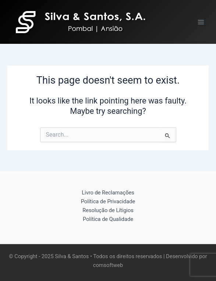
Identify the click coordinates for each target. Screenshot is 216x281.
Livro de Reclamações (108, 192)
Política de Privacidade (108, 201)
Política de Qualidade (108, 219)
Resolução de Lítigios (108, 210)
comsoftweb (108, 265)
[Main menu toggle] (201, 22)
